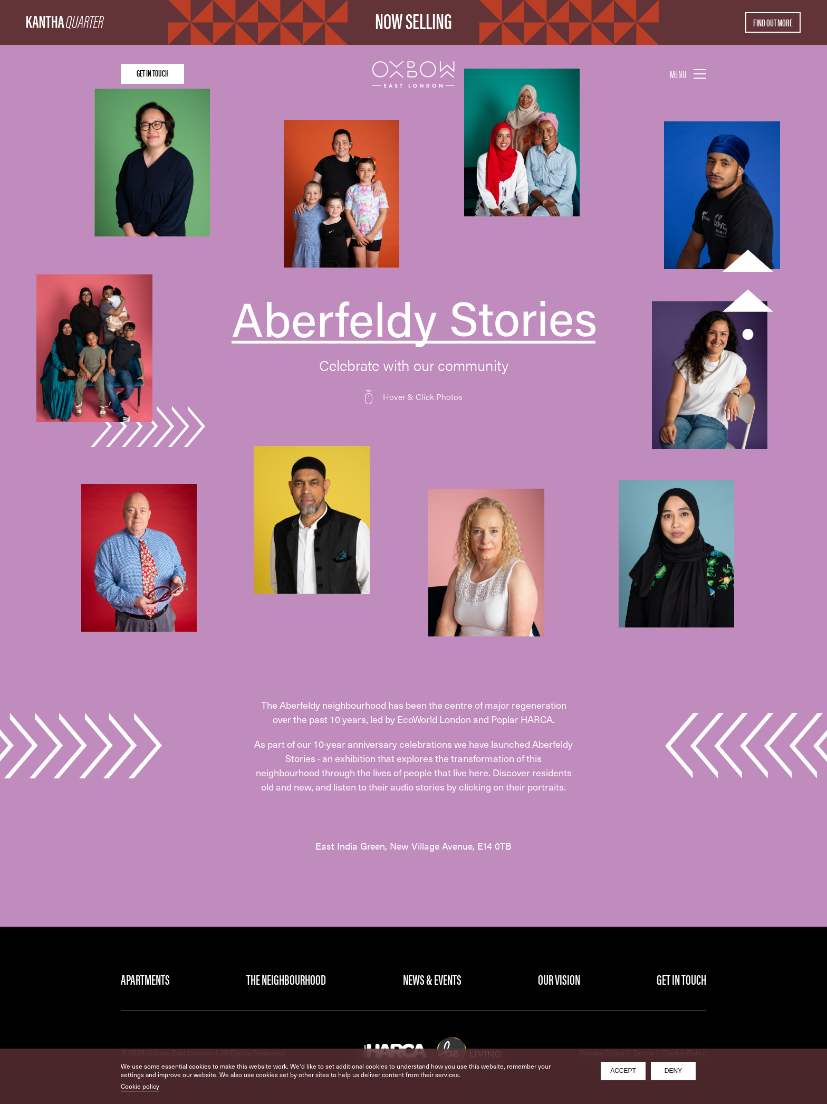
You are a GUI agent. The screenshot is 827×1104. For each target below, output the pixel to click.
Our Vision (559, 979)
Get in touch (162, 73)
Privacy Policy (602, 1052)
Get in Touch (681, 979)
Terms (643, 1052)
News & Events (432, 979)
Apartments (145, 979)
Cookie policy (140, 1086)
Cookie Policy (684, 1052)
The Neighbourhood (286, 979)
